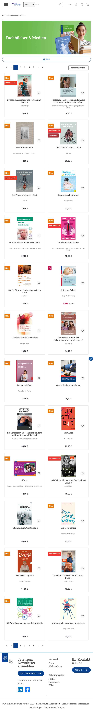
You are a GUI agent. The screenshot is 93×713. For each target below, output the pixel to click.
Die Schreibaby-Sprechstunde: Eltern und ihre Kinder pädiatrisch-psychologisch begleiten (24, 433)
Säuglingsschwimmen (68, 195)
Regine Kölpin (24, 106)
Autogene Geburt (68, 290)
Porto (51, 663)
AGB (32, 703)
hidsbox (24, 480)
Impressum (83, 703)
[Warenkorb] (88, 4)
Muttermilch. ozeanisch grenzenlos (68, 623)
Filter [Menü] (46, 59)
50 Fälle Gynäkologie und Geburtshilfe (25, 623)
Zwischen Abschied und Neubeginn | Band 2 (24, 101)
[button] (82, 4)
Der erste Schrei (68, 528)
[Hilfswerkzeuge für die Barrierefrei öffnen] (91, 359)
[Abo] (70, 4)
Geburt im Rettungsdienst (68, 385)
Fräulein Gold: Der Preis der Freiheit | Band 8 (68, 481)
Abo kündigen (35, 707)
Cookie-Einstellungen (54, 707)
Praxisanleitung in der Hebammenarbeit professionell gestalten (68, 338)
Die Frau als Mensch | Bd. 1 (68, 147)
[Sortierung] (78, 67)
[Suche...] (46, 4)
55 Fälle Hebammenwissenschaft (24, 242)
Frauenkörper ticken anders (24, 337)
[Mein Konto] (76, 4)
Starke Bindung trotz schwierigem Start (24, 291)
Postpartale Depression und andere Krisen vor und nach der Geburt (68, 101)
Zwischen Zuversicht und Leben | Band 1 (68, 576)
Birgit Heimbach (68, 629)
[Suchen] (60, 4)
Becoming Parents (24, 147)
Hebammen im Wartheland (25, 528)
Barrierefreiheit (69, 703)
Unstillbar (68, 432)
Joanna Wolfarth (30, 153)
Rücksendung (55, 666)
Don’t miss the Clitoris (68, 242)
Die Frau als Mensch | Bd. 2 (24, 195)
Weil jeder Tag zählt (24, 575)
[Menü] (5, 4)
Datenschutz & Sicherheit (48, 703)
